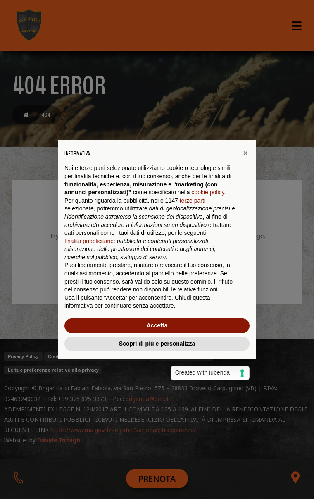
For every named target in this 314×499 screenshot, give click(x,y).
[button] (245, 153)
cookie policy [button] (207, 192)
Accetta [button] (157, 325)
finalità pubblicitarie (89, 241)
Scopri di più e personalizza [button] (157, 343)
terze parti (192, 200)
